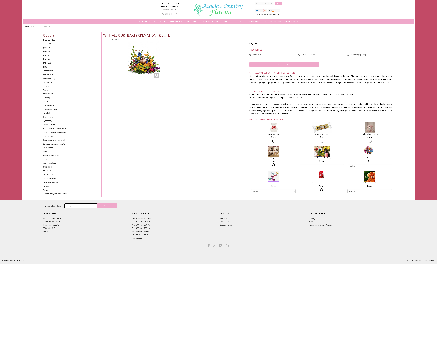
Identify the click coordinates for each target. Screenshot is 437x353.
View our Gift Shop (273, 21)
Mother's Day (159, 21)
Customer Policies (50, 182)
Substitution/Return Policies (55, 194)
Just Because (48, 105)
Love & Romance (253, 21)
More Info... (290, 21)
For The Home (49, 136)
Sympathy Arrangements (54, 144)
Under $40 (47, 44)
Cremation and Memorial (54, 140)
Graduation (48, 117)
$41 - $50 (47, 47)
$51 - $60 (47, 51)
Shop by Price (49, 40)
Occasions (191, 21)
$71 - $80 (47, 59)
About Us (47, 171)
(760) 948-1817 (169, 14)
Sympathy (206, 21)
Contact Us (48, 174)
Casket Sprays (49, 124)
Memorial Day (176, 21)
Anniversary (48, 94)
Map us (46, 231)
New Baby (47, 113)
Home (27, 27)
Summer (46, 86)
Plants (45, 151)
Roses (45, 159)
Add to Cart (284, 64)
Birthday (238, 21)
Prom (45, 90)
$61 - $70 (47, 55)
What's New (144, 21)
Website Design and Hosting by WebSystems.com (420, 260)
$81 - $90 (47, 63)
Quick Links (47, 167)
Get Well (46, 101)
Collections (222, 21)
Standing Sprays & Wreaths (55, 128)
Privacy (46, 190)
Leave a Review (49, 178)
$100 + (45, 67)
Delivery (46, 186)
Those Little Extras (51, 155)
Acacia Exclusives (50, 163)
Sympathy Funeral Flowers (54, 132)
